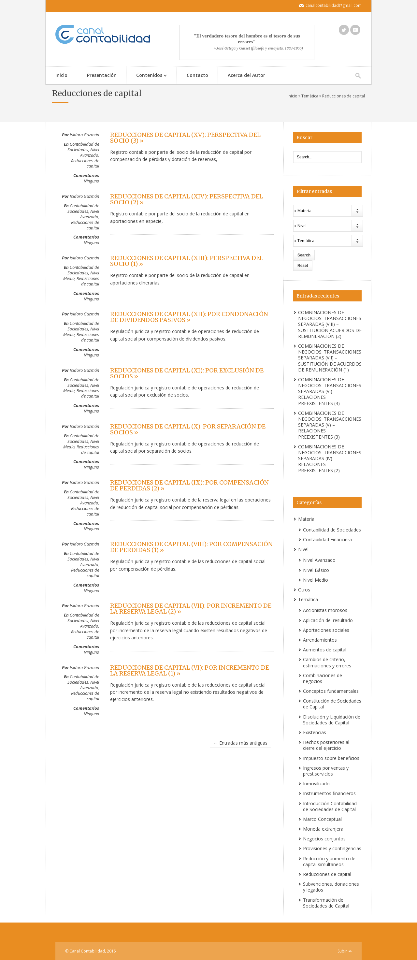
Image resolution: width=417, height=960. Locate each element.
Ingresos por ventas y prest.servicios (326, 771)
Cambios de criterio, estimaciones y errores (327, 662)
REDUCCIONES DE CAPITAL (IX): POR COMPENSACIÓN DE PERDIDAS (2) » (189, 485)
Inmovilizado (316, 783)
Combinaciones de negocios (322, 678)
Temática (309, 96)
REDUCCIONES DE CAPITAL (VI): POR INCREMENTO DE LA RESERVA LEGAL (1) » (189, 670)
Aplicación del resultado (328, 620)
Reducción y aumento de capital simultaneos (329, 861)
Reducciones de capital (85, 163)
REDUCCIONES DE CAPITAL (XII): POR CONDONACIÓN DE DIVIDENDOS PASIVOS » (189, 317)
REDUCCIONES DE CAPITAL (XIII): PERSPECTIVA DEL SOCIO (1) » (186, 261)
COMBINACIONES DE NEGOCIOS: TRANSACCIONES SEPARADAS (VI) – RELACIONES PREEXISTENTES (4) (329, 391)
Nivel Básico (316, 570)
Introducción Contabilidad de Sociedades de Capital (330, 806)
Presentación (102, 75)
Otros (304, 590)
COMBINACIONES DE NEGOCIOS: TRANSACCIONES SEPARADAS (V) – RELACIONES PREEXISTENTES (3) (329, 425)
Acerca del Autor (246, 75)
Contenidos (148, 76)
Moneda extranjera (323, 829)
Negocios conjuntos (324, 839)
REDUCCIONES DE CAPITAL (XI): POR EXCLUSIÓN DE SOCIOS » (187, 373)
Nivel (303, 549)
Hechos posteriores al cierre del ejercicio (326, 745)
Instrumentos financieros (329, 793)
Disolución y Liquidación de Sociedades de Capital (331, 720)
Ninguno (91, 181)
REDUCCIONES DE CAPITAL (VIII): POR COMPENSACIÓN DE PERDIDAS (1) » (191, 547)
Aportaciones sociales (326, 630)
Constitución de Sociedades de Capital (332, 704)
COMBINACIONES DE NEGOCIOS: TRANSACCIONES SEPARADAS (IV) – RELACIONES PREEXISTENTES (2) (329, 458)
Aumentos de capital (324, 650)
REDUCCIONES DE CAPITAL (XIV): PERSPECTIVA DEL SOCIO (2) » (186, 199)
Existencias (314, 732)
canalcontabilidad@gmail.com (334, 5)
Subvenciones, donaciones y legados (331, 887)
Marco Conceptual (322, 819)
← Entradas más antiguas (240, 743)
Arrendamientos (320, 640)
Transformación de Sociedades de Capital (326, 903)
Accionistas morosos (325, 610)
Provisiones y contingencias (332, 848)
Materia (306, 519)
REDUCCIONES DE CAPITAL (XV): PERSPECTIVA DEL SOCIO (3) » (185, 137)
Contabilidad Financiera (327, 539)
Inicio (61, 75)
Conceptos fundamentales (331, 691)
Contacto (197, 75)
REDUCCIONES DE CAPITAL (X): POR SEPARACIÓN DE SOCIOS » (188, 429)
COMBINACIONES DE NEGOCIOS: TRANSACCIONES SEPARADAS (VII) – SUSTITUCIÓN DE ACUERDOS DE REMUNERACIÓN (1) (330, 358)
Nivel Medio (315, 580)
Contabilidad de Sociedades (83, 147)
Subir (342, 951)
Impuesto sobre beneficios (331, 758)
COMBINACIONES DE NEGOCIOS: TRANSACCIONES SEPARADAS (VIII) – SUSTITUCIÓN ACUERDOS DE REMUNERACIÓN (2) (330, 324)
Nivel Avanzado (89, 152)
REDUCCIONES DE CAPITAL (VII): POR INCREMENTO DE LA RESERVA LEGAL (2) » (190, 608)
